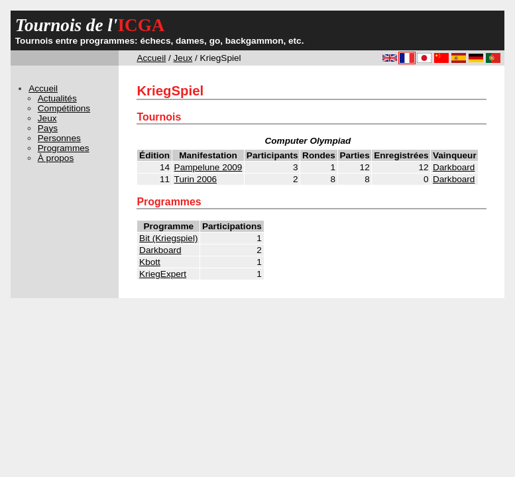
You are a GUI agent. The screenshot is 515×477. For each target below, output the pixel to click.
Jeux (183, 58)
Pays (48, 128)
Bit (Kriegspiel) (168, 238)
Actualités (57, 98)
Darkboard (454, 167)
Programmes (63, 148)
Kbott (149, 262)
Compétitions (64, 108)
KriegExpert (162, 274)
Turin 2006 (195, 179)
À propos (56, 158)
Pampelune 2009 (208, 167)
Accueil (151, 58)
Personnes (59, 138)
